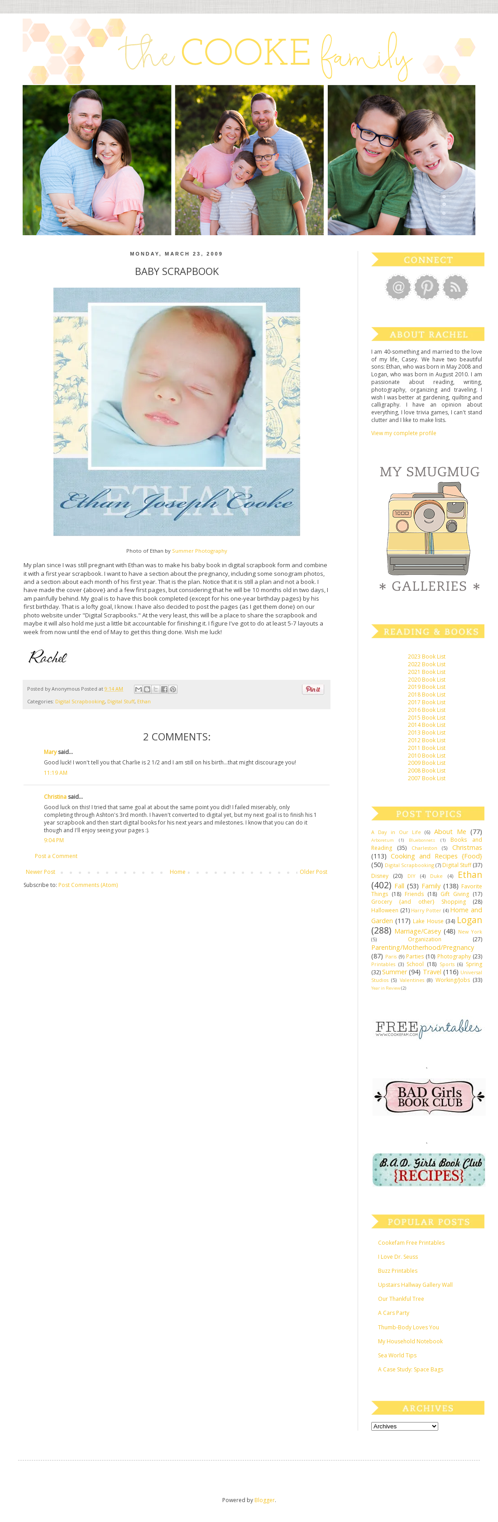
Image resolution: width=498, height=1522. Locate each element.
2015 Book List (426, 717)
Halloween (384, 910)
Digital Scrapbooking (80, 701)
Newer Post (40, 872)
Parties (415, 956)
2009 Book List (426, 763)
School (415, 964)
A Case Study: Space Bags (410, 1369)
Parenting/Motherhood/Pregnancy (422, 947)
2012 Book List (426, 740)
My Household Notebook (410, 1341)
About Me (450, 831)
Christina (55, 797)
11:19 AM (55, 773)
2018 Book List (426, 694)
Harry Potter (426, 910)
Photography (454, 956)
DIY (411, 875)
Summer (394, 971)
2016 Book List (426, 710)
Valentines (412, 980)
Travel (432, 971)
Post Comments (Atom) (88, 885)
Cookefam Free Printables (411, 1243)
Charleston (424, 847)
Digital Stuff (120, 701)
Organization (424, 939)
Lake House (428, 921)
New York (470, 931)
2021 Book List (426, 672)
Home (178, 872)
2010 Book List (426, 755)
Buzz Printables (397, 1271)
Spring (474, 964)
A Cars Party (393, 1313)
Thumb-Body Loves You (408, 1327)
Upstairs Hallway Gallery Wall (415, 1285)
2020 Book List (426, 679)
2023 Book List (426, 656)
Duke (436, 875)
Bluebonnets (422, 840)
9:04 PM (54, 840)
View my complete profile (403, 433)
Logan (469, 920)
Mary (50, 752)
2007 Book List (426, 778)
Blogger (264, 1500)
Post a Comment (56, 856)
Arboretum (382, 840)
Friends (414, 894)
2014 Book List (426, 725)
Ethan (144, 701)
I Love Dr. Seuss (398, 1257)
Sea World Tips (397, 1355)
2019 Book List (426, 687)
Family (431, 886)
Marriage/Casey (417, 931)
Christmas (467, 847)
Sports (447, 964)
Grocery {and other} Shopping (418, 902)
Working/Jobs (453, 980)
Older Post (313, 872)
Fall (399, 886)
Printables (383, 964)
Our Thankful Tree (401, 1299)
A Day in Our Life (396, 832)
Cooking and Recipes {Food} (436, 856)
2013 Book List (426, 732)
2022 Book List (426, 664)
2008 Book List (426, 770)
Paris (391, 956)
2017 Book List (426, 702)
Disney (379, 876)
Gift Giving (455, 894)
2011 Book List (426, 748)
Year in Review (385, 988)
